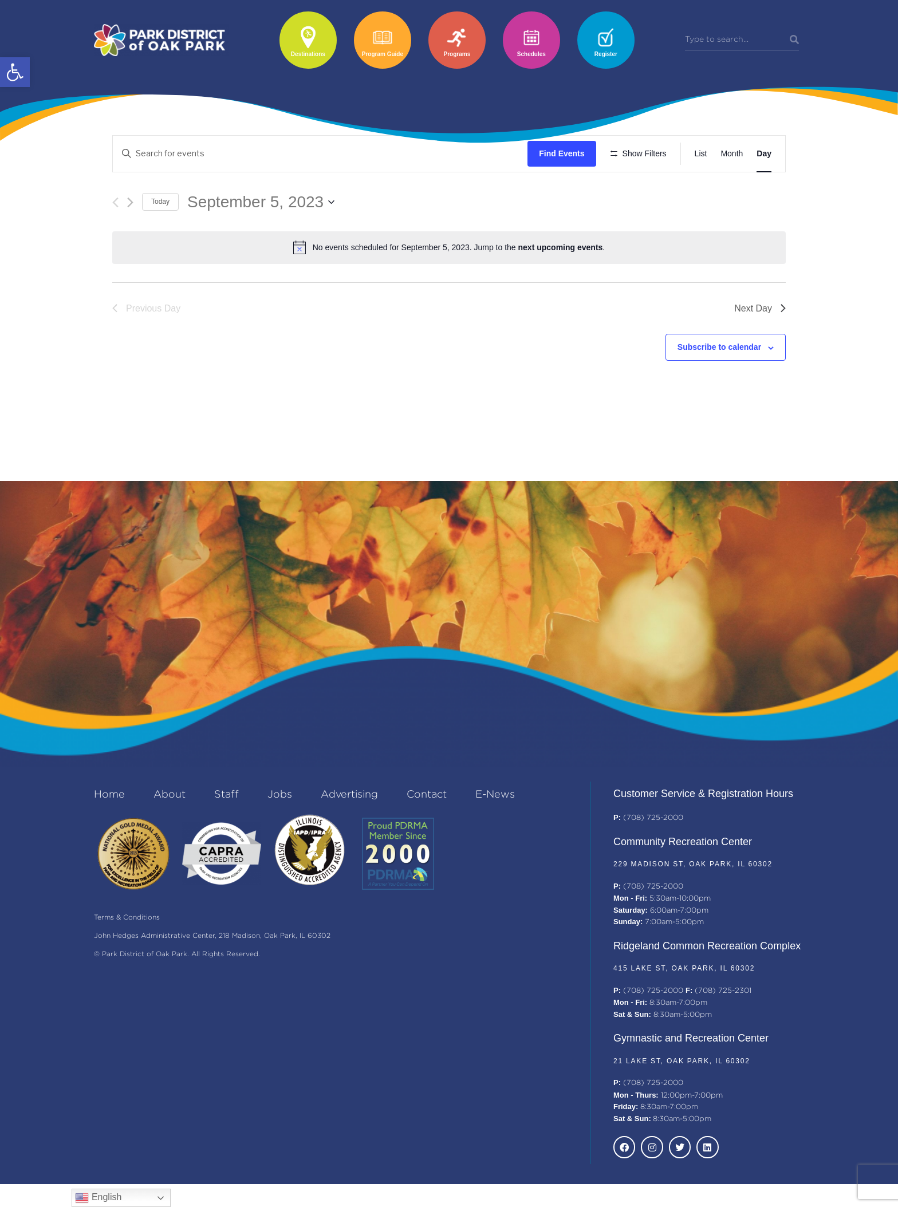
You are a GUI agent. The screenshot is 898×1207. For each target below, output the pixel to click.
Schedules (531, 54)
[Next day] (130, 235)
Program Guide (382, 54)
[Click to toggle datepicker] (260, 235)
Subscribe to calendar (719, 380)
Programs (457, 54)
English (98, 1198)
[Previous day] (115, 235)
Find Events (565, 153)
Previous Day (146, 341)
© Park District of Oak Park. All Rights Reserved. (177, 978)
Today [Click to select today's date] (160, 235)
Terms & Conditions (127, 941)
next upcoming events (560, 281)
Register (605, 54)
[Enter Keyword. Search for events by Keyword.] (322, 154)
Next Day (760, 341)
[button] (15, 72)
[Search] (794, 40)
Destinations (308, 54)
